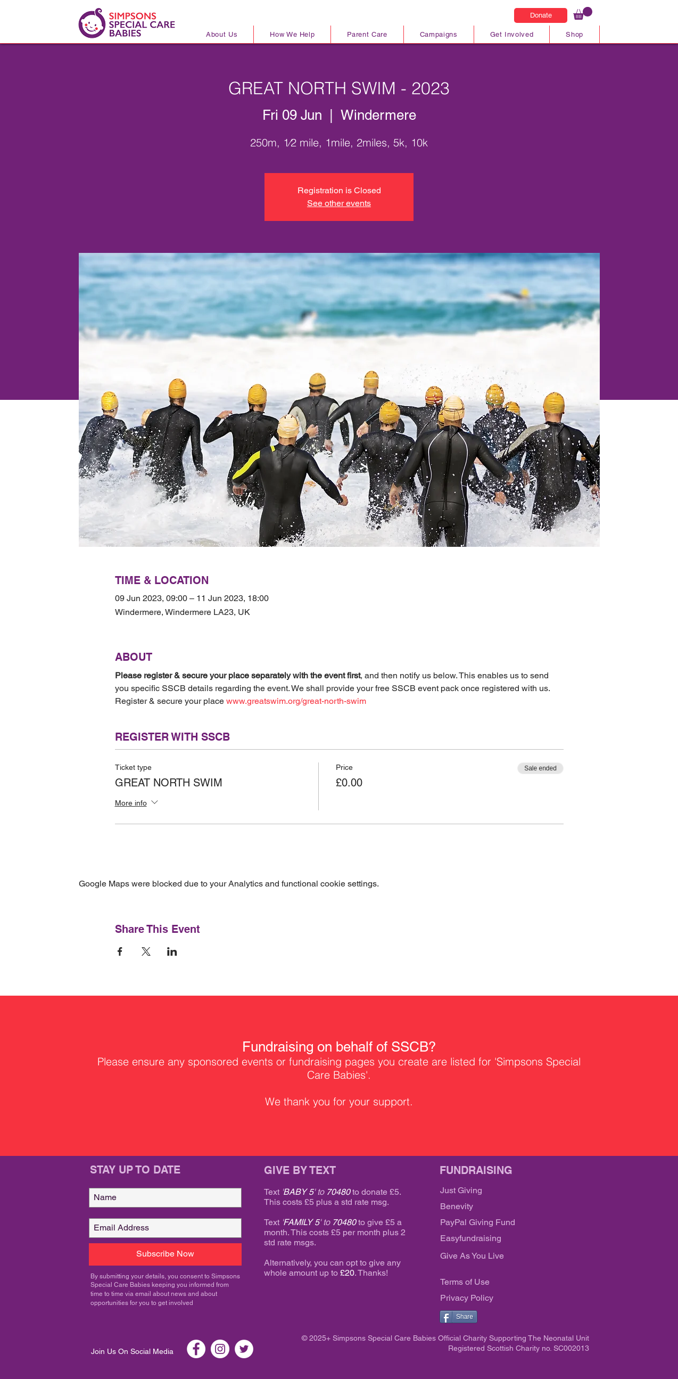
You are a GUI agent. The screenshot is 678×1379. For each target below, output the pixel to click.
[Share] (458, 1316)
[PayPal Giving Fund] (503, 1223)
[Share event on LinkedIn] (172, 951)
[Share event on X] (146, 951)
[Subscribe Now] (165, 1254)
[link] (582, 13)
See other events (339, 203)
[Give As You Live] (503, 1257)
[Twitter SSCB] (244, 1349)
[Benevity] (503, 1207)
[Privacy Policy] (503, 1299)
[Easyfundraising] (503, 1239)
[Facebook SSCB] (196, 1349)
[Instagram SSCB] (220, 1349)
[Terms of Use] (503, 1283)
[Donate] (540, 15)
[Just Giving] (503, 1191)
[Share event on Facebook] (120, 951)
